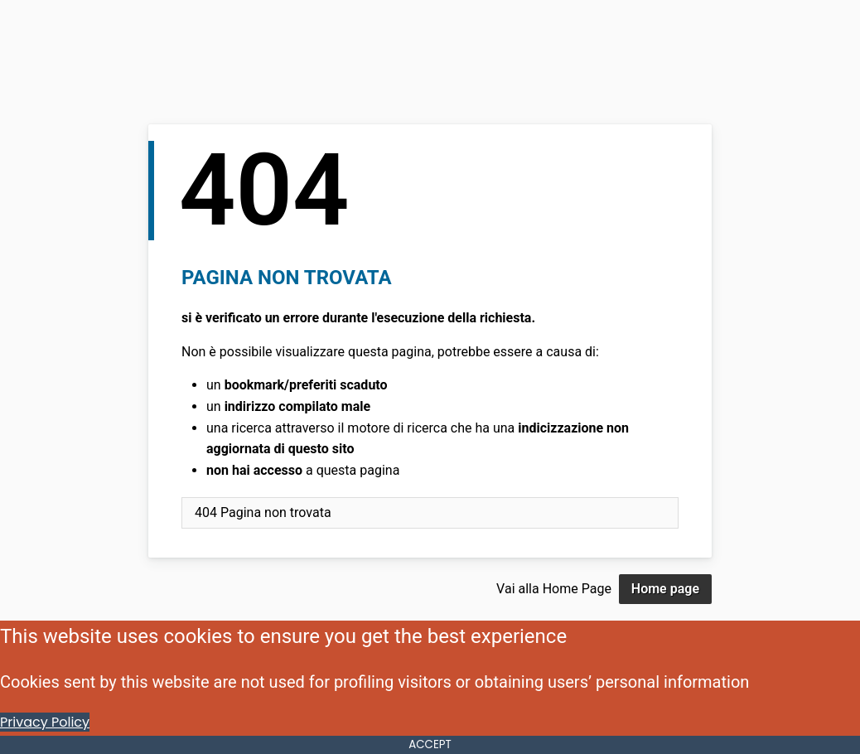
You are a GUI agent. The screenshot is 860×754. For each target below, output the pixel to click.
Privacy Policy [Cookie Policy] (44, 722)
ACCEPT (429, 744)
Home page (665, 589)
